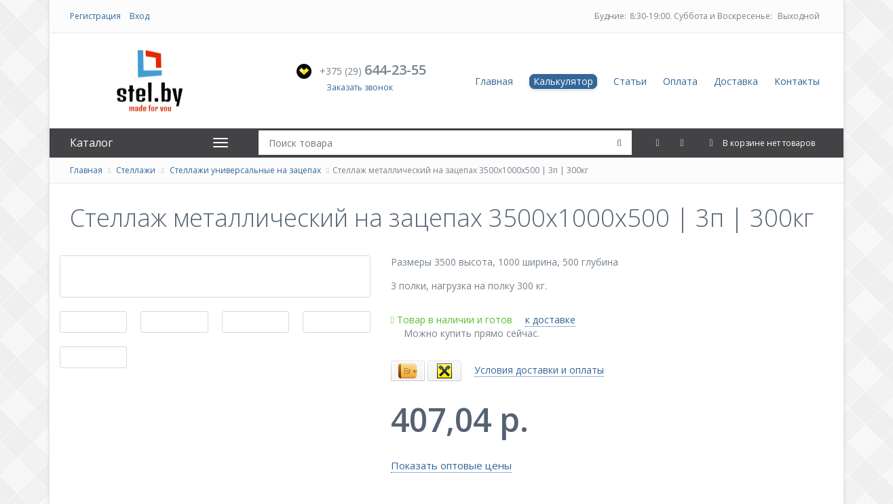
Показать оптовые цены (451, 465)
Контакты (797, 81)
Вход (139, 16)
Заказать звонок (359, 87)
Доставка (736, 81)
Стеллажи (135, 170)
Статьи (630, 81)
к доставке (550, 319)
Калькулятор (563, 81)
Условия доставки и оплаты (539, 369)
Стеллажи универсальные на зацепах (245, 170)
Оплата (680, 81)
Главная (494, 81)
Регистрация (95, 16)
